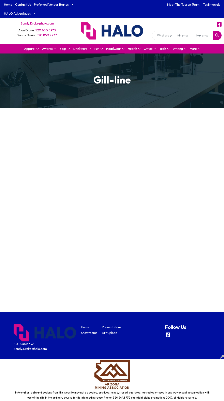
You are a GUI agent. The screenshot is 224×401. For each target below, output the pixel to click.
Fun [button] (96, 49)
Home (8, 4)
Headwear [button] (113, 49)
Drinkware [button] (80, 49)
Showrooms (89, 333)
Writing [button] (178, 49)
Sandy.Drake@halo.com (37, 23)
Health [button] (132, 49)
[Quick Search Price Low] (184, 35)
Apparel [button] (29, 49)
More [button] (193, 49)
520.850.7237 (46, 35)
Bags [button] (62, 49)
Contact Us (23, 4)
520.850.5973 (45, 30)
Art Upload (109, 333)
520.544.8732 (24, 344)
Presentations (110, 327)
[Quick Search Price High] (203, 35)
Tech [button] (162, 49)
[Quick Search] (163, 35)
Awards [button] (47, 49)
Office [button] (148, 49)
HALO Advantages (17, 13)
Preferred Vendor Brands (51, 4)
